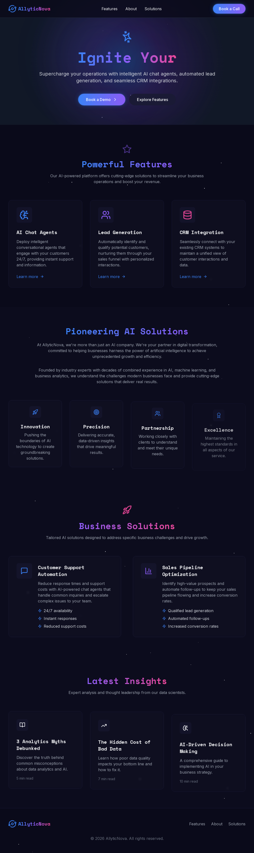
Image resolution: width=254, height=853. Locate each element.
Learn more (30, 276)
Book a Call (229, 8)
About (131, 8)
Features (110, 8)
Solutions (153, 8)
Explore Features (152, 100)
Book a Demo (102, 100)
